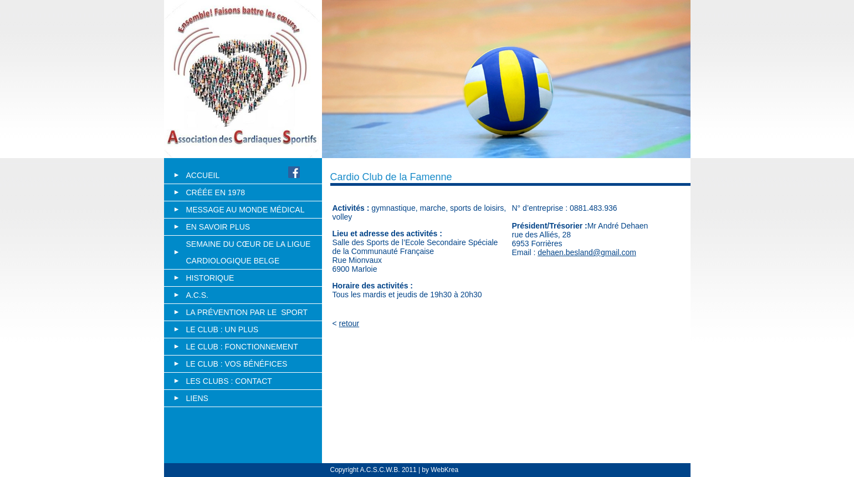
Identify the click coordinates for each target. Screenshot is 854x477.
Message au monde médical (245, 209)
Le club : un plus (222, 329)
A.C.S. (197, 295)
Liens (197, 398)
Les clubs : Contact (229, 381)
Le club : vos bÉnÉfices (237, 363)
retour (349, 323)
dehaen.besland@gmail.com (587, 252)
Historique (210, 277)
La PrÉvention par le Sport (247, 312)
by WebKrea (439, 470)
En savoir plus (218, 226)
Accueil (202, 175)
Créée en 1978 (216, 192)
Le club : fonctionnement (242, 346)
